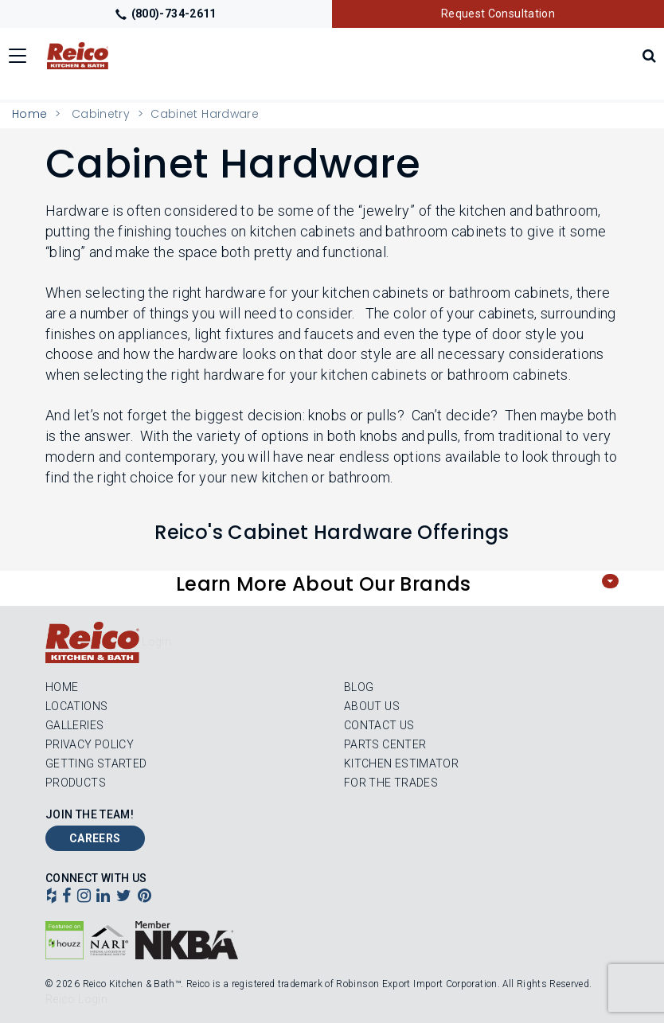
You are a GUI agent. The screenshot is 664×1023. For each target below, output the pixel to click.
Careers (95, 838)
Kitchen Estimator (401, 763)
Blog (358, 687)
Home (29, 114)
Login (156, 641)
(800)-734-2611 (165, 13)
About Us (372, 706)
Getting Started (95, 763)
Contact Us (379, 725)
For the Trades (391, 782)
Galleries (74, 725)
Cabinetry (101, 114)
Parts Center (385, 744)
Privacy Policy (89, 744)
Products (75, 782)
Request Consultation (498, 13)
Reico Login (76, 999)
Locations (76, 706)
